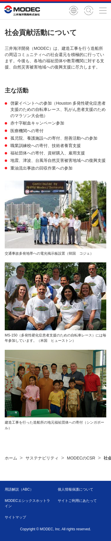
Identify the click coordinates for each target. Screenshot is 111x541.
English (73, 10)
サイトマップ (15, 517)
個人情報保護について (75, 489)
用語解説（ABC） (19, 489)
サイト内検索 (88, 10)
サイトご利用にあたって (77, 501)
